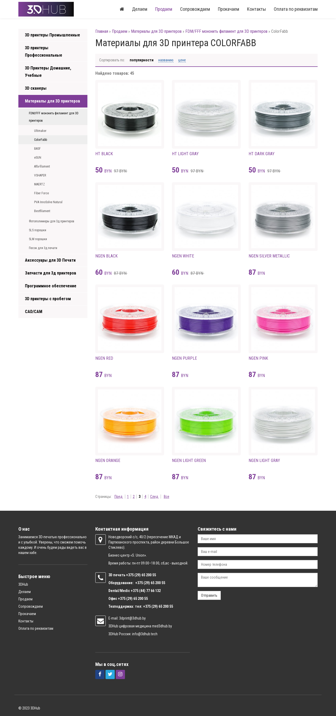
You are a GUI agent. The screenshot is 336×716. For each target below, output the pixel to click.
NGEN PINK (258, 358)
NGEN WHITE (183, 256)
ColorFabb (40, 140)
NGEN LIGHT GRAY (264, 460)
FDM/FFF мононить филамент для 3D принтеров (53, 116)
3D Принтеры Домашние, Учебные (48, 72)
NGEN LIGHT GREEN (189, 460)
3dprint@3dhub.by (132, 618)
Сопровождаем (195, 9)
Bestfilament (42, 211)
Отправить (209, 595)
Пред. (118, 496)
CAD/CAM (33, 311)
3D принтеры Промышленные (52, 35)
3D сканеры (35, 88)
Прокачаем (228, 9)
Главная (101, 31)
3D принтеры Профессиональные (43, 51)
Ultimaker (40, 131)
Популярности (142, 60)
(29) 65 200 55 (145, 575)
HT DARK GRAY (262, 153)
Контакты (256, 9)
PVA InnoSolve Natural (48, 202)
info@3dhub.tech (145, 634)
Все (166, 496)
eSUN (37, 157)
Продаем (163, 9)
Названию (166, 60)
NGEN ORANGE (107, 460)
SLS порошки (37, 230)
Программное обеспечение (50, 285)
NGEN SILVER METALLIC (269, 256)
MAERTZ (39, 184)
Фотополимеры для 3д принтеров (51, 221)
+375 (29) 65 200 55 (133, 598)
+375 (130, 575)
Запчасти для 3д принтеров (50, 273)
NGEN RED (104, 358)
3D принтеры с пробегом (48, 298)
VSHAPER (40, 175)
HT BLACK (104, 153)
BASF (37, 148)
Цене (182, 60)
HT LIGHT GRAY (185, 153)
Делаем (139, 9)
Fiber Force (41, 193)
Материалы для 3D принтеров (52, 101)
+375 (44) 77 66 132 (146, 591)
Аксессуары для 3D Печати (50, 260)
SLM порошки (38, 239)
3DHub (23, 584)
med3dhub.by (162, 626)
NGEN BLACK (106, 256)
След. (154, 496)
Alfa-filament (42, 166)
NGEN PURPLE (184, 358)
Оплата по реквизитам (296, 9)
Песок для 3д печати (43, 248)
